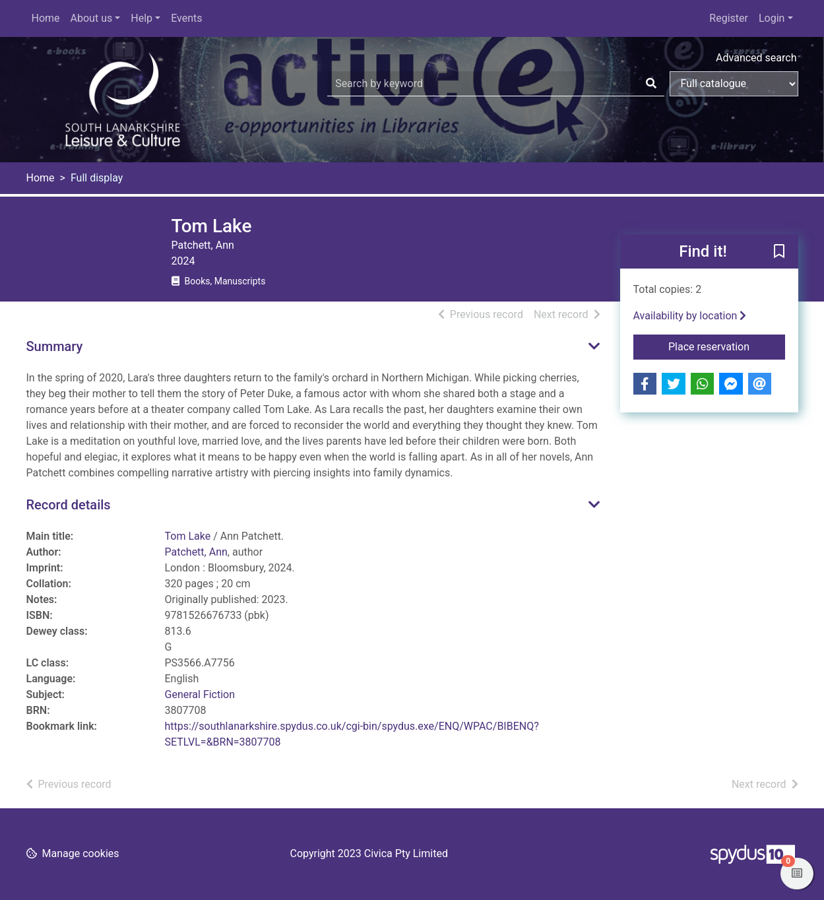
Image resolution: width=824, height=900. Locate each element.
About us (92, 18)
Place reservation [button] (726, 345)
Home (46, 18)
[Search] (651, 83)
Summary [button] (54, 346)
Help (141, 18)
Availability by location (690, 315)
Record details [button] (68, 505)
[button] (779, 252)
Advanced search (756, 57)
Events (186, 18)
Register (728, 18)
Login (771, 18)
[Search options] (734, 83)
